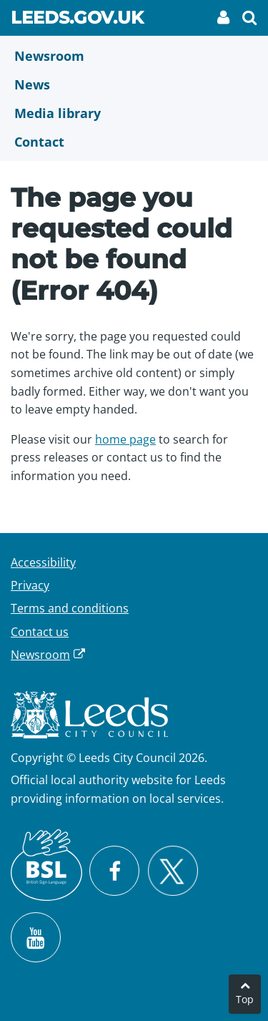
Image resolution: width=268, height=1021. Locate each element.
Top (245, 999)
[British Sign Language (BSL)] (46, 865)
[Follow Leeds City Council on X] (173, 871)
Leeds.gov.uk (77, 20)
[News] (134, 84)
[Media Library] (134, 113)
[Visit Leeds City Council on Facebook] (114, 871)
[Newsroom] (134, 55)
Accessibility (43, 562)
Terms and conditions (70, 608)
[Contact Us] (134, 141)
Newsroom (40, 655)
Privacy (30, 585)
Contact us (40, 632)
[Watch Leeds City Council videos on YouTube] (36, 937)
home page (125, 439)
